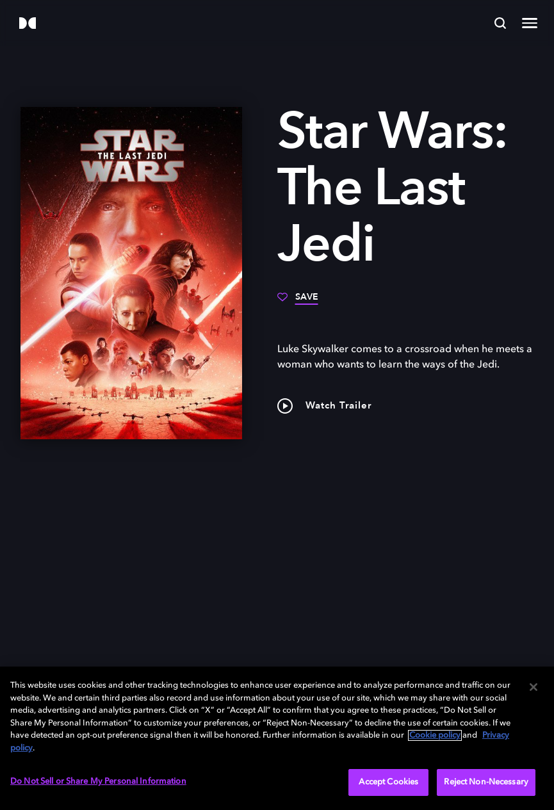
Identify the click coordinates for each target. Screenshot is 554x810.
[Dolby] (27, 24)
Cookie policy (434, 735)
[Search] (500, 23)
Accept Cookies (388, 782)
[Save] (297, 301)
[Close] (533, 687)
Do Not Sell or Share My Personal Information (98, 781)
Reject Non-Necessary (486, 782)
